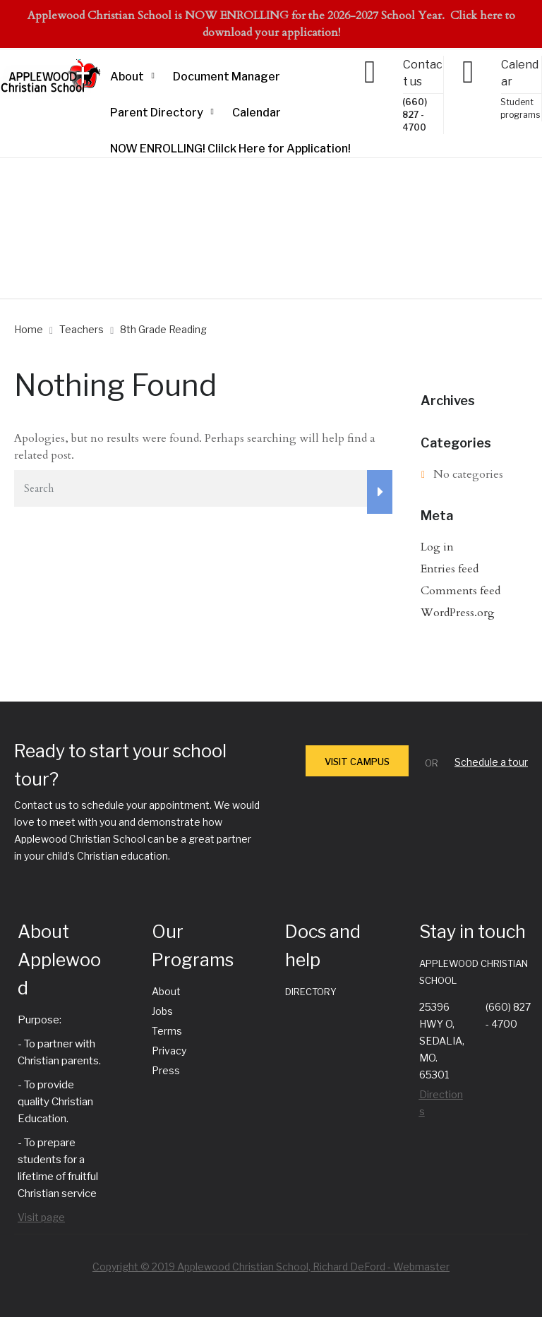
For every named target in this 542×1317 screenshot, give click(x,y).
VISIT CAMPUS (357, 761)
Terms (167, 1031)
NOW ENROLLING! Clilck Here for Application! (230, 148)
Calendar (256, 112)
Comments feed (460, 591)
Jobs (162, 1011)
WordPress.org (458, 612)
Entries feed (449, 569)
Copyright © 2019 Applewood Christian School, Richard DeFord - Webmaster (271, 1267)
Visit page (41, 1217)
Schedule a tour (491, 762)
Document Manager (226, 76)
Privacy (169, 1051)
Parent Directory (156, 112)
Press (166, 1070)
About (127, 76)
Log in (437, 547)
